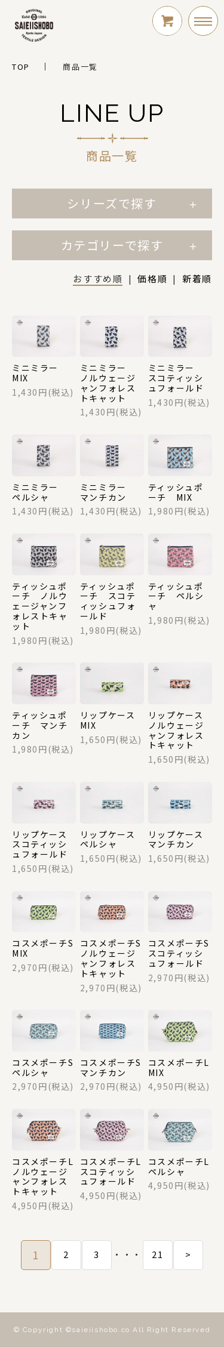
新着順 (197, 278)
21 (157, 1254)
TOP (21, 66)
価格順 (152, 278)
